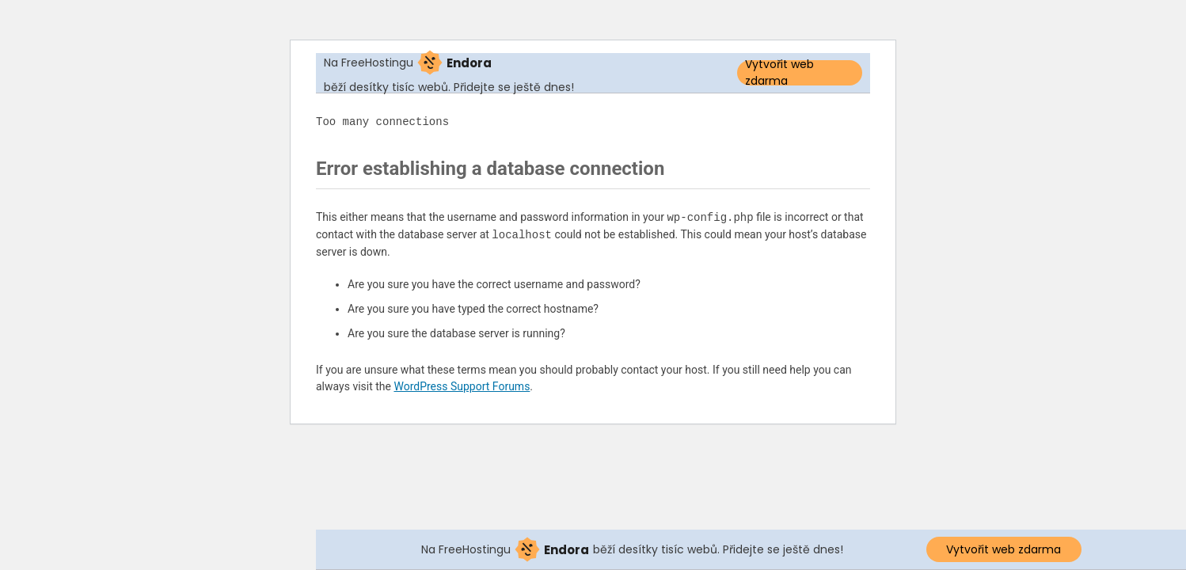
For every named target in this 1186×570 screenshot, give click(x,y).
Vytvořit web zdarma (779, 73)
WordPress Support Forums (461, 386)
